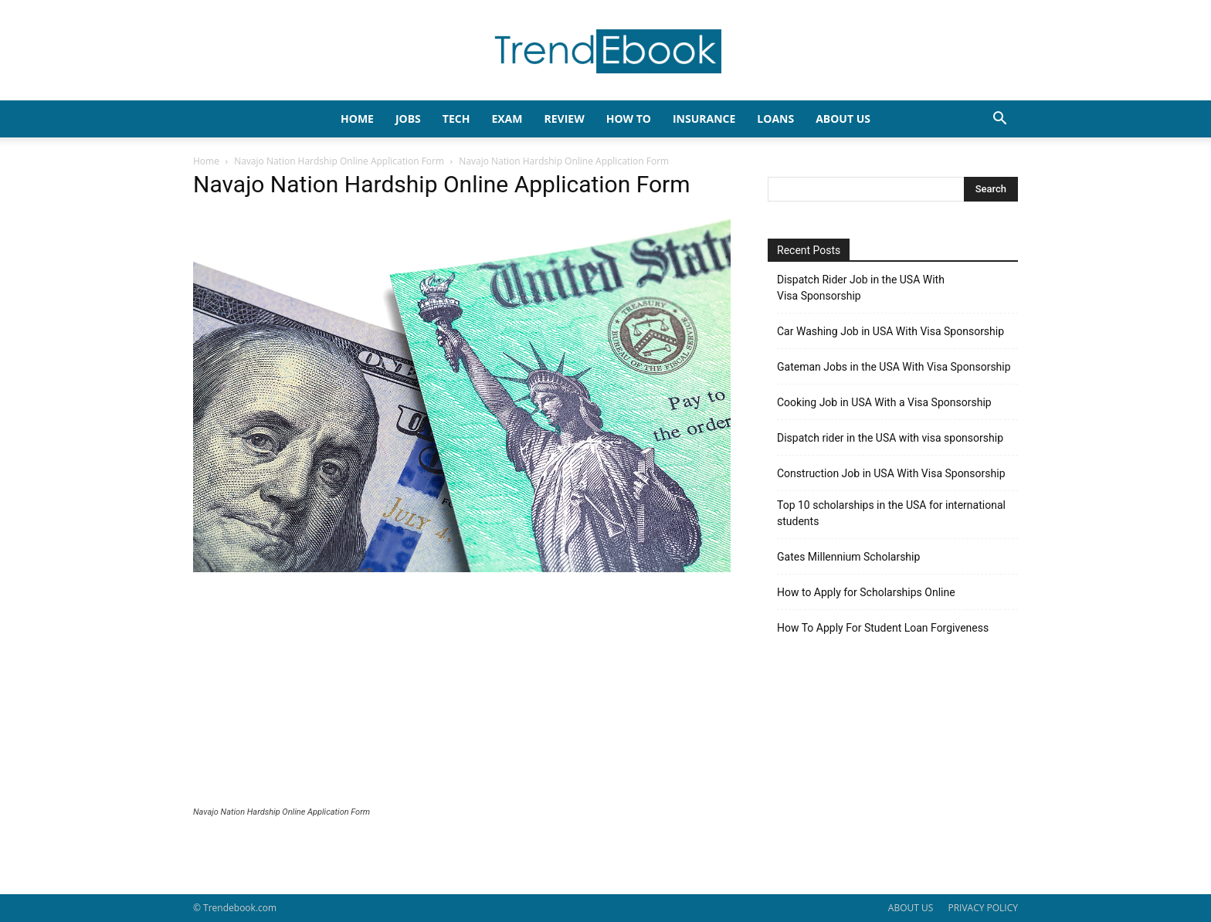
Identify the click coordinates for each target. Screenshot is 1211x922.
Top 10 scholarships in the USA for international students (891, 513)
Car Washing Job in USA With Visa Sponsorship (890, 331)
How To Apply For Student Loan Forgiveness (883, 628)
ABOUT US (910, 907)
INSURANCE (704, 118)
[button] (999, 120)
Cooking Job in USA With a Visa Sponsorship (884, 402)
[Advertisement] (462, 691)
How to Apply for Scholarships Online (866, 592)
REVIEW (564, 118)
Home (206, 161)
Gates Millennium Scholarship (848, 557)
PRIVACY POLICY (983, 907)
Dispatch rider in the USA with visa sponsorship (890, 438)
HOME (357, 118)
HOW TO (628, 118)
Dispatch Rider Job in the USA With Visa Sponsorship (861, 287)
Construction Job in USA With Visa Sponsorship (891, 473)
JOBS (408, 118)
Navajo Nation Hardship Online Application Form (339, 161)
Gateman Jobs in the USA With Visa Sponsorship (894, 367)
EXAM (506, 118)
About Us (843, 118)
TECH (456, 118)
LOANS (775, 118)
